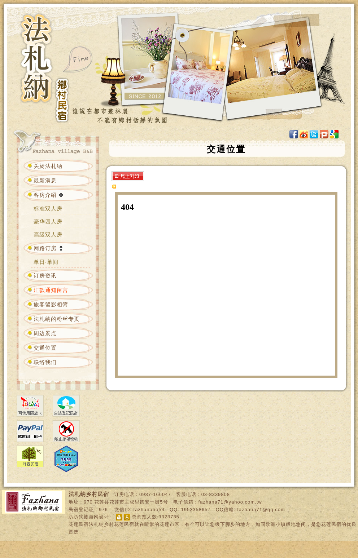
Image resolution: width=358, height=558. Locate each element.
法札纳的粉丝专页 (57, 319)
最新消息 (45, 180)
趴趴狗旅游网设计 (89, 516)
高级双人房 (48, 234)
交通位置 (45, 348)
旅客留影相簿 (51, 304)
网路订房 (45, 248)
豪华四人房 (48, 221)
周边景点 (45, 333)
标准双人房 (48, 208)
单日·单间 (46, 262)
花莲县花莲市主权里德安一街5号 (131, 502)
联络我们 (45, 362)
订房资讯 (45, 276)
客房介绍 (45, 195)
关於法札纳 (48, 166)
